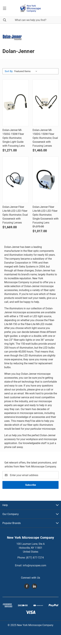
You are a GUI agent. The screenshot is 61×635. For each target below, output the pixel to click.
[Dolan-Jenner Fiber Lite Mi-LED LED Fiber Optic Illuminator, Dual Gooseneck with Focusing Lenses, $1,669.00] (15, 179)
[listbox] (26, 71)
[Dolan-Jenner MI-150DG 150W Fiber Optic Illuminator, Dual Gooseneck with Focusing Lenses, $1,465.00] (45, 103)
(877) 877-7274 (35, 557)
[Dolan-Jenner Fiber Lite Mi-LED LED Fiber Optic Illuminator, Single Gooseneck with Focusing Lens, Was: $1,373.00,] (45, 179)
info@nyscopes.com (34, 565)
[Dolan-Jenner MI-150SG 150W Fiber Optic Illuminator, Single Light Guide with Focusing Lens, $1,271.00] (15, 103)
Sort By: (9, 71)
